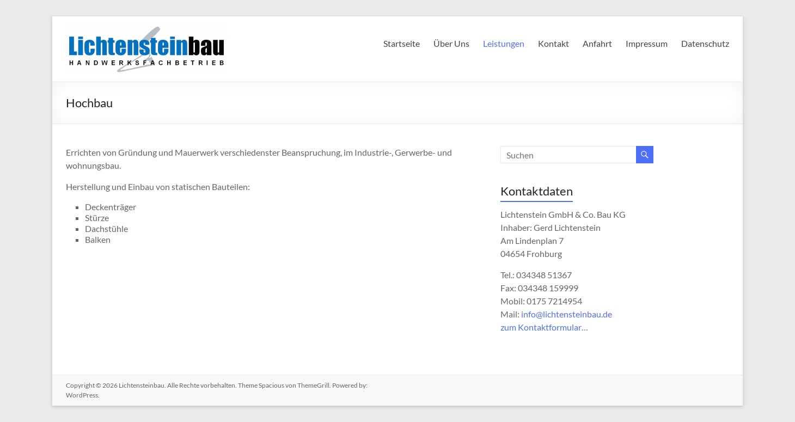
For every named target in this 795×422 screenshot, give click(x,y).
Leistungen (503, 43)
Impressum (647, 43)
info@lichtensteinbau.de (566, 314)
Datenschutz (705, 43)
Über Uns (451, 43)
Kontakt (553, 43)
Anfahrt (597, 43)
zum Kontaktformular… (544, 327)
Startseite (401, 43)
